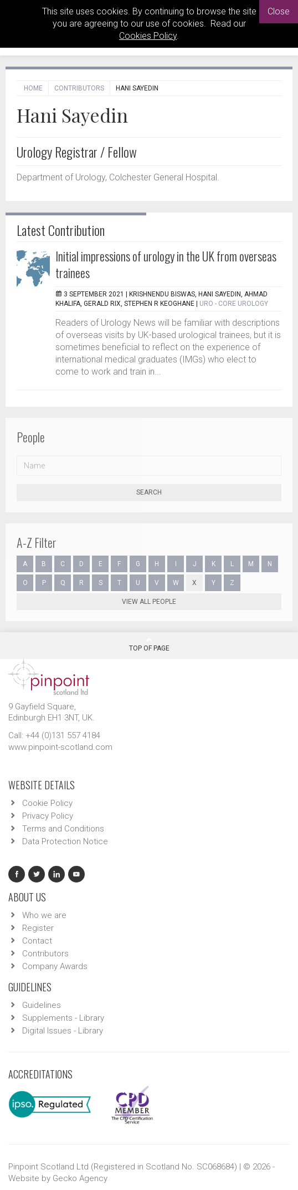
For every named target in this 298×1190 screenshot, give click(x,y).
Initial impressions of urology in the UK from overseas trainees (165, 264)
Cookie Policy (47, 803)
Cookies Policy (148, 36)
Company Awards (55, 966)
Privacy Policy (47, 816)
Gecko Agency (80, 1178)
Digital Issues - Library (62, 1031)
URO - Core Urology (233, 303)
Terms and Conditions (63, 829)
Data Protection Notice (65, 841)
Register (38, 928)
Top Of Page (149, 644)
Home (33, 88)
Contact (37, 941)
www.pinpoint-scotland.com (60, 747)
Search (149, 492)
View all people (149, 602)
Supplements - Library (63, 1018)
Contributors (79, 88)
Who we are (44, 915)
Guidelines (41, 1005)
